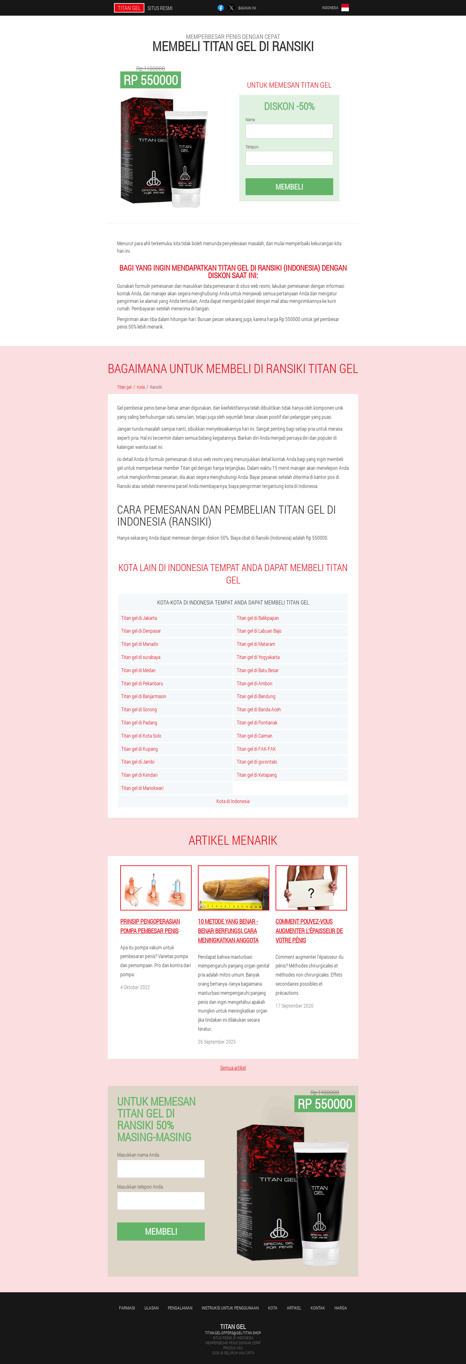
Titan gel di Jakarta (139, 618)
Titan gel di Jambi (137, 761)
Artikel (294, 1308)
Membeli (289, 187)
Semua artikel (233, 1067)
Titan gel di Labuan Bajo (259, 630)
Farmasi (127, 1308)
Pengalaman (180, 1308)
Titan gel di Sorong (139, 709)
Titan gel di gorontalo (257, 761)
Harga (340, 1308)
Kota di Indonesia (233, 801)
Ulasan (151, 1308)
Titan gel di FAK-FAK (256, 748)
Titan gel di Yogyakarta (258, 657)
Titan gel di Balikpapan (258, 618)
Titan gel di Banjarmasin (143, 696)
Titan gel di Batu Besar (258, 670)
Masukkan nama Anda (138, 1154)
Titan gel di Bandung (256, 696)
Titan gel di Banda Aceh (259, 709)
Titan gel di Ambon (254, 683)
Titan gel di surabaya (140, 657)
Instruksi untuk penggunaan (230, 1308)
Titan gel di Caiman (254, 735)
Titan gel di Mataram (256, 644)
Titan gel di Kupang (139, 748)
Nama (250, 119)
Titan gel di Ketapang (257, 774)
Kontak (318, 1308)
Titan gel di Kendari (139, 774)
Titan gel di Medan (138, 670)
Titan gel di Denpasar (141, 630)
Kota (272, 1308)
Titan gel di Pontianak (257, 722)
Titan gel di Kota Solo (141, 735)
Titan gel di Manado (139, 644)
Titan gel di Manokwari (142, 788)
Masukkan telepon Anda (140, 1186)
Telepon (252, 147)
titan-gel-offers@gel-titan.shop (233, 1332)
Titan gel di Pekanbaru (142, 683)
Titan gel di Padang (139, 722)
